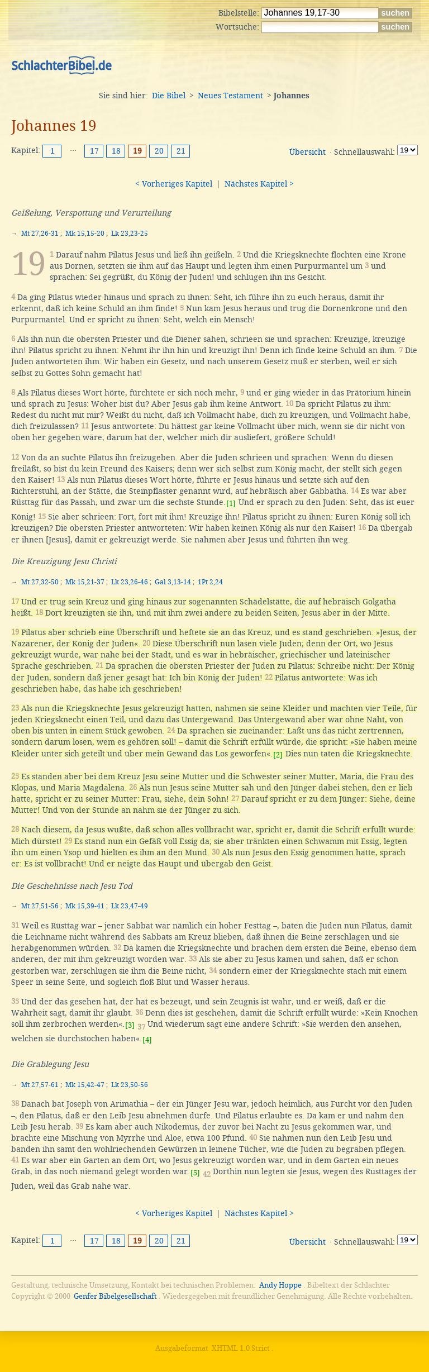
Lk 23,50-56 (129, 1085)
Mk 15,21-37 (84, 582)
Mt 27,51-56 (40, 906)
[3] (130, 1025)
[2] (278, 755)
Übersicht (307, 151)
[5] (195, 1173)
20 (159, 150)
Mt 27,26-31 (40, 233)
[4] (147, 1040)
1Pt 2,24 (210, 582)
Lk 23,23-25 (129, 233)
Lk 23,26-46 (129, 582)
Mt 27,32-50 (40, 582)
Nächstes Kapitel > (259, 183)
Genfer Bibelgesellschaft (115, 1296)
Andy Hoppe (280, 1285)
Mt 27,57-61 (40, 1085)
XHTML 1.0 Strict (241, 1348)
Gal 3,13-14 (173, 582)
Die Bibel (168, 95)
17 (94, 150)
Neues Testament (230, 95)
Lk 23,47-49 (129, 906)
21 (181, 150)
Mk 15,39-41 (84, 906)
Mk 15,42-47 (84, 1085)
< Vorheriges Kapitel (173, 183)
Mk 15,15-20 (84, 233)
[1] (231, 503)
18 (116, 150)
